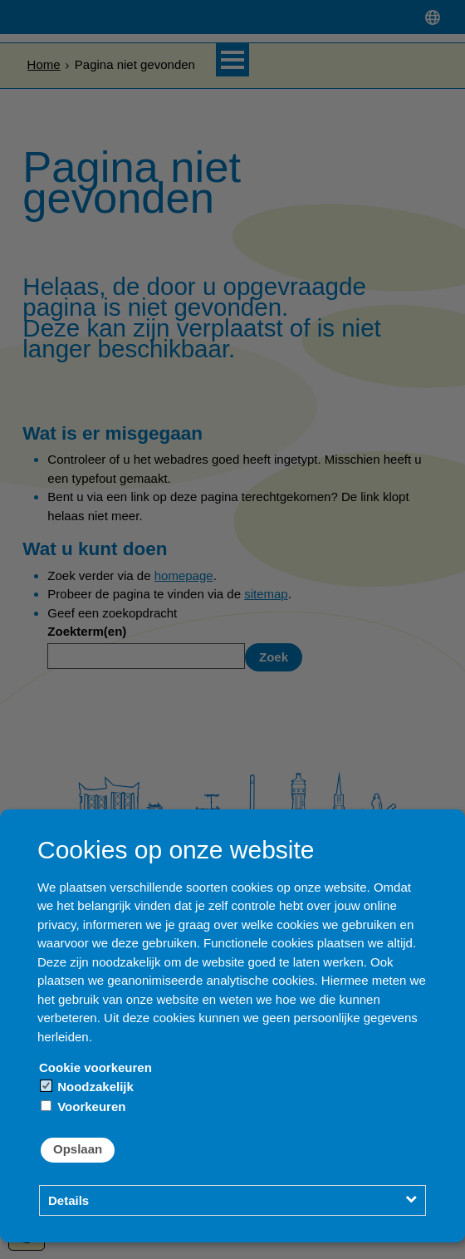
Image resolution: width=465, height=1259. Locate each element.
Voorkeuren (83, 1106)
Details (68, 1200)
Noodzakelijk (87, 1086)
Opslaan (77, 1149)
